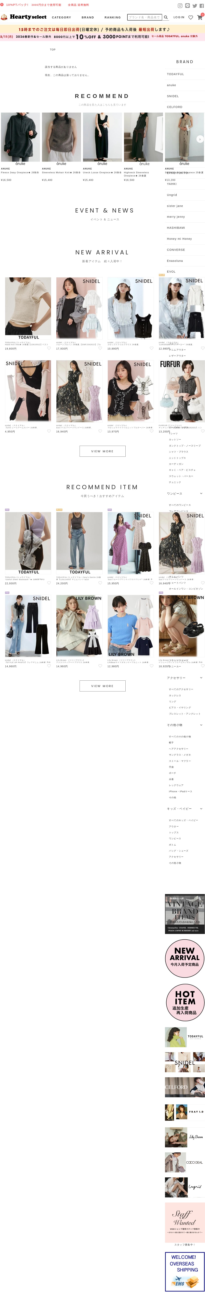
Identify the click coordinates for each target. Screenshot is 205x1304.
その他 (172, 797)
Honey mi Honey (179, 238)
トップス (174, 832)
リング (172, 701)
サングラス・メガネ (180, 755)
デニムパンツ (176, 576)
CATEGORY (61, 17)
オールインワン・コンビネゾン (186, 589)
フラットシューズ (179, 660)
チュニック (175, 482)
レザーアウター (177, 356)
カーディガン (176, 464)
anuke (171, 85)
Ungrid (172, 195)
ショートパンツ (177, 582)
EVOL (171, 271)
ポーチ (172, 773)
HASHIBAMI (176, 227)
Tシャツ (173, 433)
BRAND (88, 17)
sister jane (175, 206)
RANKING (113, 17)
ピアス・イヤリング (180, 707)
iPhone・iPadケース (180, 791)
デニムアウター (177, 350)
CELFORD (175, 107)
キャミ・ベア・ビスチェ (182, 470)
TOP (53, 49)
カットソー (175, 439)
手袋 (171, 767)
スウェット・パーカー (181, 476)
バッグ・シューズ (179, 851)
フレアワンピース (179, 511)
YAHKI (172, 183)
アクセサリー (176, 857)
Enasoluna (175, 260)
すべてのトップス (179, 427)
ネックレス (175, 695)
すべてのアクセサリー (181, 689)
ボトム (172, 844)
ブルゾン (174, 344)
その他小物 (175, 863)
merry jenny (176, 216)
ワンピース (175, 838)
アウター (174, 826)
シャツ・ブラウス (179, 451)
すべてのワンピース (180, 505)
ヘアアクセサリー (179, 749)
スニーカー (175, 666)
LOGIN (179, 17)
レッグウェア (176, 785)
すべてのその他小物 (180, 736)
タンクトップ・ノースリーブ (185, 445)
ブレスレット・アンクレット (185, 713)
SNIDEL (173, 96)
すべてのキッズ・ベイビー (183, 820)
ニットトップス (177, 458)
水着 (171, 779)
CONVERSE (176, 249)
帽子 (171, 742)
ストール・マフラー (180, 761)
